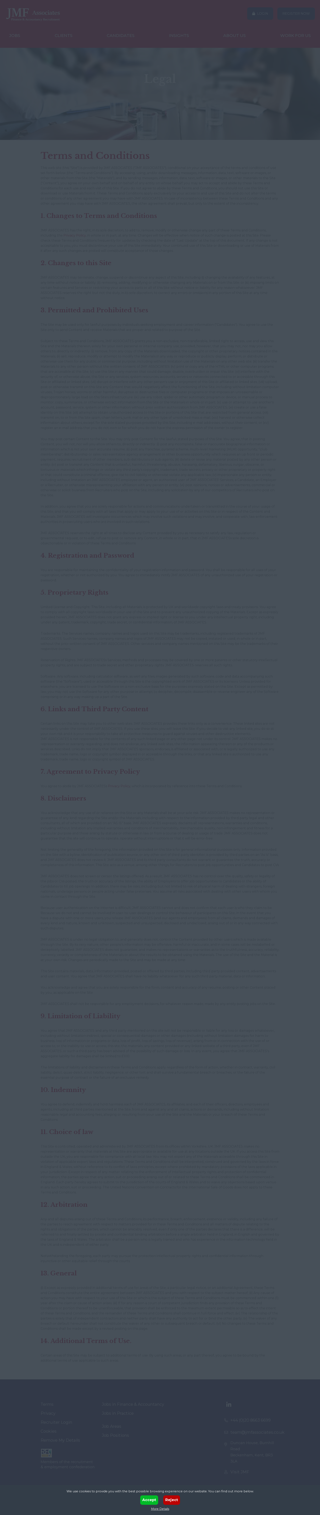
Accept (149, 1500)
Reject (171, 1500)
